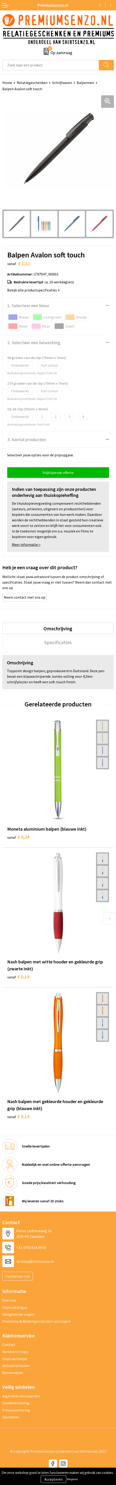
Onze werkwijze (14, 1358)
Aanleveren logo (15, 1351)
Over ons (9, 1300)
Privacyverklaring (16, 1410)
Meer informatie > (26, 544)
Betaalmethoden (16, 1365)
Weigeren (72, 1479)
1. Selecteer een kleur (28, 305)
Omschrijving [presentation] (57, 628)
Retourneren (12, 1372)
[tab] (57, 628)
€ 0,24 (18, 837)
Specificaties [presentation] (58, 642)
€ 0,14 (18, 977)
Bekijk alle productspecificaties (33, 290)
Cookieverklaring (16, 1403)
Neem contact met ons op (24, 597)
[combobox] (50, 65)
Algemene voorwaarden (21, 1396)
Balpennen (85, 82)
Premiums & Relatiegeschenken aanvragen (36, 1321)
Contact (8, 1344)
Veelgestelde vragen (18, 1314)
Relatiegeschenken (32, 82)
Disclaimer (10, 1417)
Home (7, 82)
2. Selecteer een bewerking (33, 342)
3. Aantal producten (26, 439)
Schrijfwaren (62, 82)
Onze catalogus (14, 1307)
